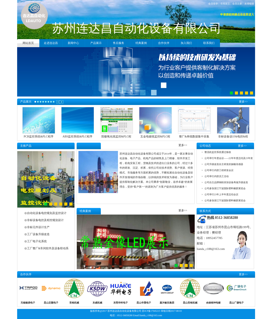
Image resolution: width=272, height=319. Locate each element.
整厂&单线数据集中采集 (194, 136)
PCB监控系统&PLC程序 (38, 136)
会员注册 (237, 3)
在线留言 (225, 3)
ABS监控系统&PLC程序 (77, 136)
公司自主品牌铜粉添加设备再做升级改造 (226, 182)
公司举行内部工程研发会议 (218, 170)
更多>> (243, 100)
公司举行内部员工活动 (216, 176)
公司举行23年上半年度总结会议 (221, 194)
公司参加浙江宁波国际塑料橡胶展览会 (225, 188)
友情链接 (249, 3)
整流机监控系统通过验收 (217, 152)
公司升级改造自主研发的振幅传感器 (223, 164)
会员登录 (213, 3)
